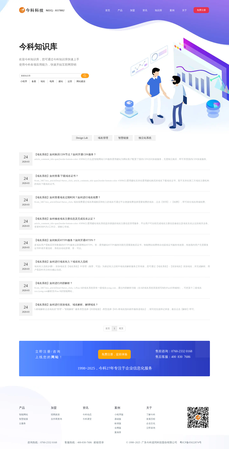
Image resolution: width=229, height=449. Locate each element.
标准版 (117, 423)
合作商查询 (56, 419)
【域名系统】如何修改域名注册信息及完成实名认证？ (64, 218)
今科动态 (87, 414)
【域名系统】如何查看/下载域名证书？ (56, 176)
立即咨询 (150, 428)
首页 (107, 328)
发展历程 (150, 419)
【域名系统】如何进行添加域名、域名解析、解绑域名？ (66, 304)
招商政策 (55, 414)
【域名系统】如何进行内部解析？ (53, 283)
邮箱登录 (99, 442)
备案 (34, 81)
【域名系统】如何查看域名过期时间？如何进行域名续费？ (67, 197)
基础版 (117, 419)
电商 (52, 81)
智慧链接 (23, 419)
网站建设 (80, 81)
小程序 (23, 81)
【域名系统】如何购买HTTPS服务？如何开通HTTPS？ (65, 240)
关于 (149, 407)
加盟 (54, 407)
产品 (22, 407)
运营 (70, 81)
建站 (61, 81)
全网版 (117, 428)
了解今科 (150, 414)
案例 (117, 407)
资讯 (85, 407)
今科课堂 (87, 419)
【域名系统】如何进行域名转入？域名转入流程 (61, 261)
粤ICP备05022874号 (190, 442)
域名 (43, 81)
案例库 (117, 432)
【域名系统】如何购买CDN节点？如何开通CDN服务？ (65, 154)
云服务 (22, 423)
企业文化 (150, 423)
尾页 (121, 328)
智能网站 (23, 414)
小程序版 (118, 414)
